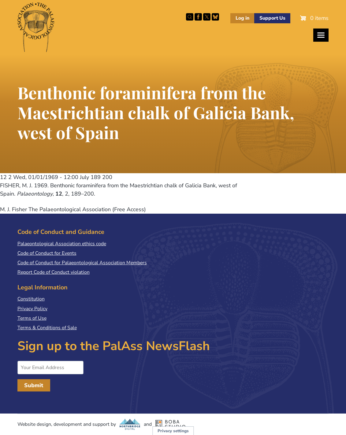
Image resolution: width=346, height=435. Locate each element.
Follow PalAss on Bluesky (215, 17)
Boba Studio (170, 424)
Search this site (189, 17)
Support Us (272, 18)
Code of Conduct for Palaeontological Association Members (82, 262)
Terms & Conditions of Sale (47, 327)
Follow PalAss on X (206, 17)
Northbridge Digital (130, 424)
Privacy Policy (32, 308)
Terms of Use (32, 318)
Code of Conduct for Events (46, 253)
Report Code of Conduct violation (53, 272)
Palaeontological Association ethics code (61, 243)
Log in (242, 18)
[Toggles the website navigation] (321, 35)
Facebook (198, 17)
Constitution (31, 299)
